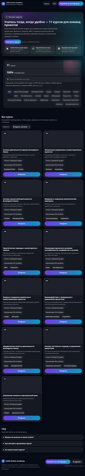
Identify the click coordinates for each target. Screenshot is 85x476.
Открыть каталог (21, 127)
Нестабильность (26, 96)
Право (46, 96)
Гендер (48, 92)
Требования (44, 100)
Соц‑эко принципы (30, 100)
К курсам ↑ (77, 462)
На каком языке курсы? (15, 450)
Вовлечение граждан (21, 92)
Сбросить (6, 127)
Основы (38, 96)
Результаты (67, 96)
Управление (55, 100)
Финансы (59, 104)
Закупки (57, 92)
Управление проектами (70, 100)
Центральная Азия (72, 104)
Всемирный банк (37, 92)
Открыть (21, 174)
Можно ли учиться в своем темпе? (19, 437)
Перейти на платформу (71, 4)
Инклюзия (66, 92)
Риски (76, 96)
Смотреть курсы (13, 42)
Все (9, 92)
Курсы (46, 4)
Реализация (56, 96)
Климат (76, 92)
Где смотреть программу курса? (18, 443)
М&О (16, 96)
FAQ (54, 4)
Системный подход (14, 100)
